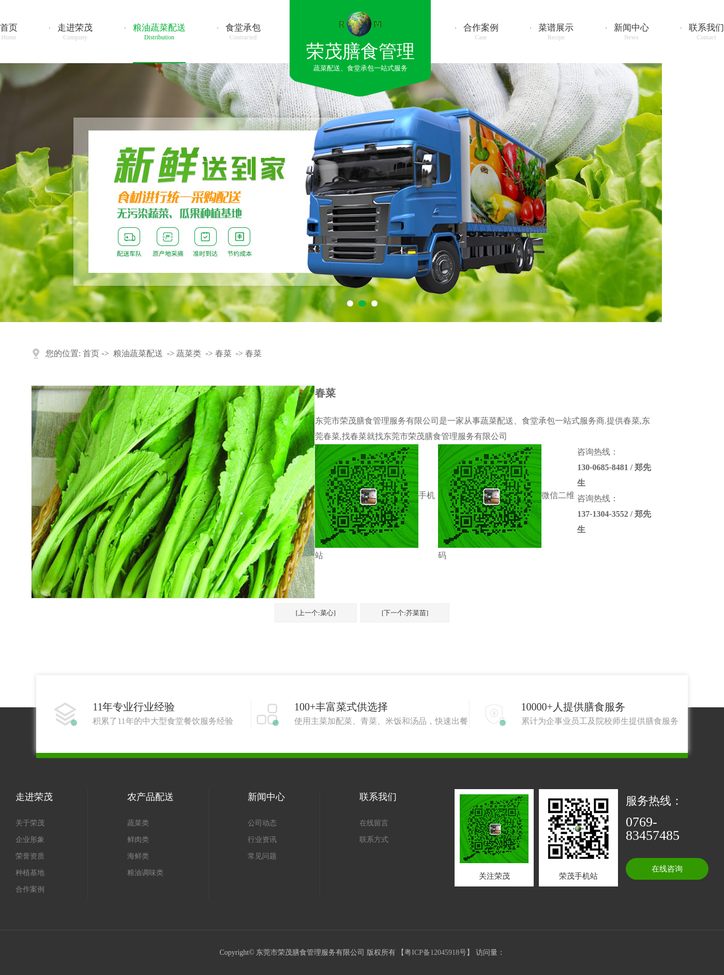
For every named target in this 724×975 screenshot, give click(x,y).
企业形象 (30, 839)
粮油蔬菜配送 (159, 32)
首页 (9, 32)
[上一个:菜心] (316, 613)
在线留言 (373, 823)
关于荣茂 (30, 823)
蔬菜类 (188, 353)
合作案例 (481, 32)
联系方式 (373, 839)
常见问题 (262, 856)
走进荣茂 (75, 32)
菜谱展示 (556, 32)
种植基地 (30, 873)
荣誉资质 (30, 856)
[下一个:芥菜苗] (405, 613)
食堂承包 (243, 32)
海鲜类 (138, 856)
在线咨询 (667, 869)
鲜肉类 (138, 839)
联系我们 (706, 32)
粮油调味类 (145, 873)
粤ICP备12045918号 (435, 952)
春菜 (223, 353)
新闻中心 (631, 32)
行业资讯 (262, 839)
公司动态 (262, 823)
